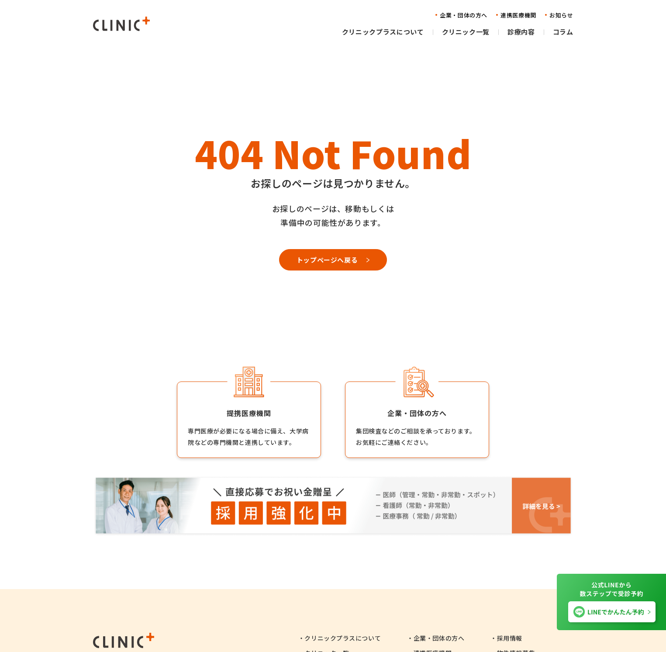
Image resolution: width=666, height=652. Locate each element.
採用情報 (509, 638)
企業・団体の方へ (439, 638)
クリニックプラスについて (342, 638)
